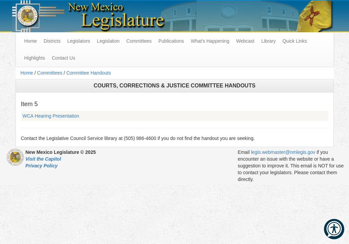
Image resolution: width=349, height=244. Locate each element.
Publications (171, 41)
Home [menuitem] (30, 41)
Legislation (108, 41)
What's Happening (210, 41)
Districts (52, 41)
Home (27, 73)
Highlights (34, 58)
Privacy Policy (41, 165)
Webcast (245, 41)
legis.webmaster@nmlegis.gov (283, 152)
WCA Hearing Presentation (51, 116)
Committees (139, 41)
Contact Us (63, 58)
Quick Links (294, 41)
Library (268, 41)
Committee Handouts (88, 73)
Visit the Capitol (43, 159)
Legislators (78, 41)
